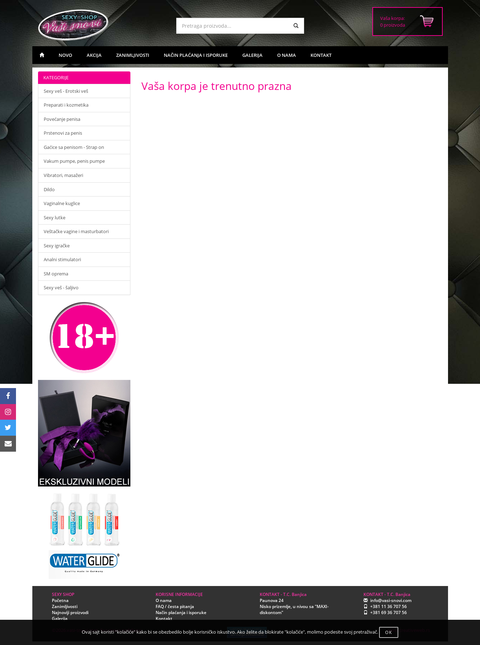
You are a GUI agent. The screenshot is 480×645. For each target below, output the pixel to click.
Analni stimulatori (62, 259)
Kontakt (164, 619)
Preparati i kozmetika (66, 105)
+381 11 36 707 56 (388, 606)
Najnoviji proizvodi (70, 612)
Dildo (49, 189)
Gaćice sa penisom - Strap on (74, 147)
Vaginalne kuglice (62, 203)
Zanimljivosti (64, 606)
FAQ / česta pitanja (175, 606)
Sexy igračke (57, 245)
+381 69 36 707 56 (388, 612)
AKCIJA (94, 55)
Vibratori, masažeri (63, 175)
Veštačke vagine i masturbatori (76, 231)
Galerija (60, 619)
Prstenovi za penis (63, 133)
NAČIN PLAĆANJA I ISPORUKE (196, 55)
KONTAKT (321, 55)
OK (388, 632)
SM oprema (56, 273)
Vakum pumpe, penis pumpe (74, 161)
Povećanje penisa (62, 119)
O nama (164, 600)
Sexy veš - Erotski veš (66, 91)
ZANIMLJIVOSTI (132, 55)
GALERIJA (252, 55)
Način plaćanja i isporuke (181, 612)
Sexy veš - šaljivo (61, 287)
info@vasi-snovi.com (390, 600)
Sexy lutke (54, 217)
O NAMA (286, 55)
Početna (60, 600)
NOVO (65, 55)
